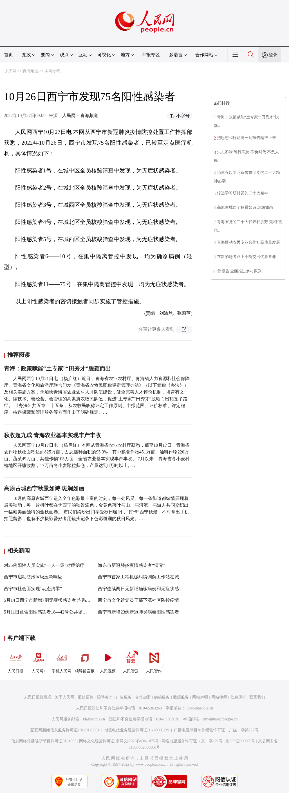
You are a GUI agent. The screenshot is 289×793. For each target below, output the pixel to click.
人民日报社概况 (37, 697)
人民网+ (38, 660)
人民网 (11, 71)
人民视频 (108, 660)
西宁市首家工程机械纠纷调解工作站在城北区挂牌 (147, 576)
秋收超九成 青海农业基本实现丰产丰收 (52, 435)
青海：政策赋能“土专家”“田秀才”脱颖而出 (57, 368)
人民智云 (131, 660)
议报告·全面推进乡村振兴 (240, 271)
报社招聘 (85, 697)
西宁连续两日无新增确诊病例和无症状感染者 (143, 588)
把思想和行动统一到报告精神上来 (246, 138)
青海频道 (30, 71)
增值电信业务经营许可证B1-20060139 (136, 730)
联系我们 (257, 697)
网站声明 (200, 697)
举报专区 (151, 54)
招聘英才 (105, 697)
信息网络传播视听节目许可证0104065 (43, 741)
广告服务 (124, 697)
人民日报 (15, 660)
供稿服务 (162, 697)
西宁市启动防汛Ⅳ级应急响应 (33, 576)
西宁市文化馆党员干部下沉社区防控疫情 (138, 600)
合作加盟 (143, 697)
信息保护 (238, 697)
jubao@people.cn (199, 708)
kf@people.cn (94, 719)
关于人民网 (64, 697)
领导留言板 (85, 660)
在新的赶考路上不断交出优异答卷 (246, 257)
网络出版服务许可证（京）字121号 (192, 741)
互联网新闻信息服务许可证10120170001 (64, 730)
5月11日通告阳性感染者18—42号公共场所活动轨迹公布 (59, 612)
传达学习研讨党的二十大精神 (242, 193)
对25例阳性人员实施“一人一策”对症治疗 (44, 565)
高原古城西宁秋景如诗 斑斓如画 (44, 488)
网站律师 (219, 697)
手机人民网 (61, 660)
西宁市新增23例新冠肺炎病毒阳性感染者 (138, 612)
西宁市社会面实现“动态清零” (33, 588)
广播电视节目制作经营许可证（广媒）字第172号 (216, 730)
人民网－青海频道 (80, 115)
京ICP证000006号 (240, 741)
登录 (272, 54)
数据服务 (181, 697)
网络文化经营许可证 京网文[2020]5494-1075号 (119, 741)
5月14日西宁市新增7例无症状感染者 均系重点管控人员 (58, 600)
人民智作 (154, 660)
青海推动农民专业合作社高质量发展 (248, 242)
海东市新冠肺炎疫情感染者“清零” (131, 565)
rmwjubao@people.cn (220, 719)
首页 (8, 54)
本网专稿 (52, 71)
